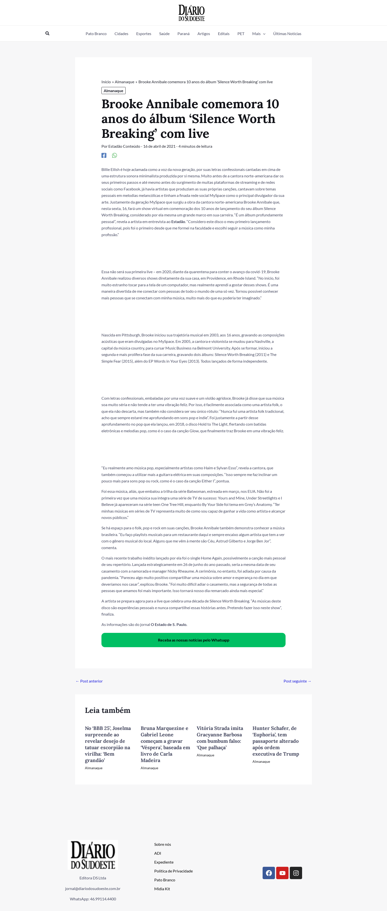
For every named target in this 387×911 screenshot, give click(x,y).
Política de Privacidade (173, 871)
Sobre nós (162, 844)
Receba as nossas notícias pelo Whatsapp (193, 639)
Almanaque (113, 90)
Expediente (164, 862)
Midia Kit (162, 888)
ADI (157, 853)
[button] (47, 33)
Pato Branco (164, 879)
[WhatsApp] (114, 155)
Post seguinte (297, 680)
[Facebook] (103, 155)
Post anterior (89, 680)
